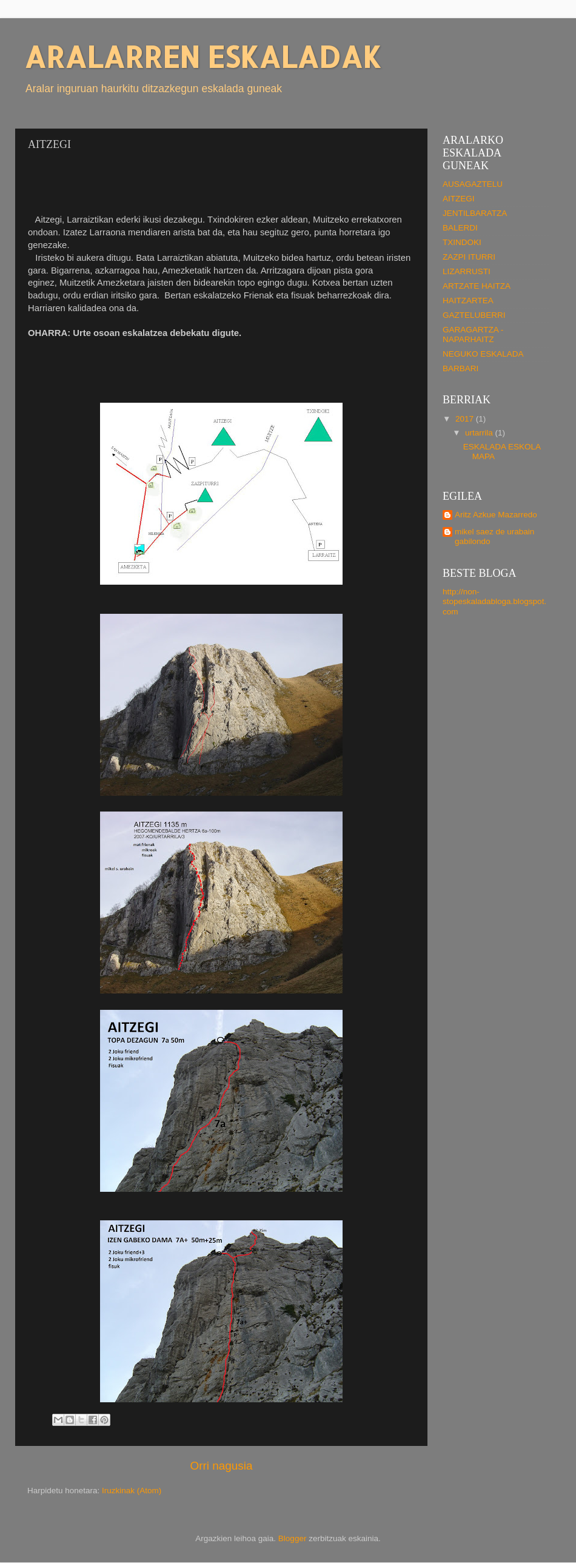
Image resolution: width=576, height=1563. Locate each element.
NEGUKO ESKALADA (483, 353)
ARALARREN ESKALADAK (202, 56)
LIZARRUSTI (467, 271)
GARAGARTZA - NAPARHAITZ (473, 334)
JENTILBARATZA (475, 213)
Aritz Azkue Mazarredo (496, 514)
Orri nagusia (221, 1465)
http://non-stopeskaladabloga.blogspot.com (494, 601)
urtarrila (480, 432)
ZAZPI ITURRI (469, 256)
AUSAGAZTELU (473, 184)
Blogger (292, 1538)
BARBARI (460, 368)
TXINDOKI (462, 242)
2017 (465, 418)
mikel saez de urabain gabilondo (494, 536)
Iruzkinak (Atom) (131, 1490)
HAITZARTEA (468, 300)
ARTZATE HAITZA (477, 286)
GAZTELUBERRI (474, 315)
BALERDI (460, 227)
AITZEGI (459, 198)
